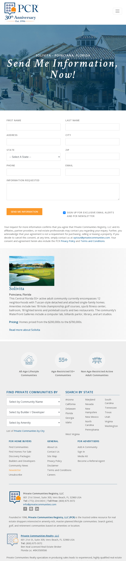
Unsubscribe (15, 474)
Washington (111, 426)
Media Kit (83, 456)
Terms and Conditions (93, 241)
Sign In (81, 451)
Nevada (89, 404)
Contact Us (53, 451)
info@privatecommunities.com (39, 504)
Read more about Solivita (24, 330)
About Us (52, 447)
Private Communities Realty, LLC (40, 535)
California (70, 404)
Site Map (52, 456)
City (68, 135)
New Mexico (92, 416)
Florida (69, 413)
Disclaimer (52, 465)
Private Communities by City (29, 430)
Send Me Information (24, 211)
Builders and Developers (22, 460)
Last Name (72, 120)
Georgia (69, 417)
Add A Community (87, 447)
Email (69, 165)
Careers (51, 474)
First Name (14, 120)
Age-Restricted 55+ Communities (63, 364)
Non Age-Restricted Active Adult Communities (97, 364)
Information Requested (23, 180)
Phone (11, 165)
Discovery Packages (19, 456)
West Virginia (72, 434)
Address (12, 135)
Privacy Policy (68, 241)
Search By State (79, 392)
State (11, 149)
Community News (18, 465)
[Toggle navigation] (117, 11)
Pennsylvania (92, 429)
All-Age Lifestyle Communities (29, 364)
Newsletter (15, 470)
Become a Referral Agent (91, 460)
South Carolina (109, 401)
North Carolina (89, 423)
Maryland (90, 399)
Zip (67, 149)
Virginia (109, 421)
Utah (107, 416)
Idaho (68, 422)
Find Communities (18, 447)
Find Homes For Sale (20, 451)
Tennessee (111, 407)
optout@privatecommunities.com (91, 237)
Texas (108, 412)
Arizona (69, 399)
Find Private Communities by (32, 392)
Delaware (70, 408)
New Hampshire (91, 410)
